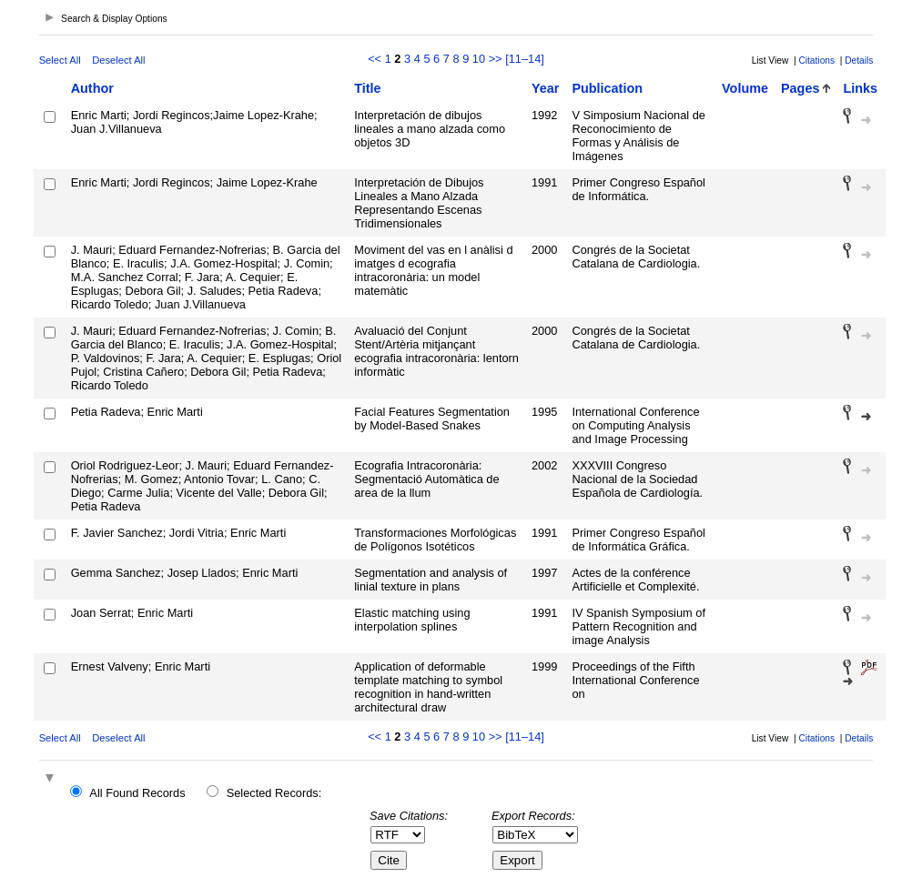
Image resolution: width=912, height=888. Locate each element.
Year (545, 88)
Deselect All (118, 60)
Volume (745, 88)
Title (367, 88)
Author (92, 88)
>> (495, 59)
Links (860, 88)
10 (478, 59)
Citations (816, 61)
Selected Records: (274, 793)
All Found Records (137, 793)
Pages (800, 88)
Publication (607, 88)
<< (374, 59)
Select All (60, 60)
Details (859, 61)
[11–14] (524, 59)
